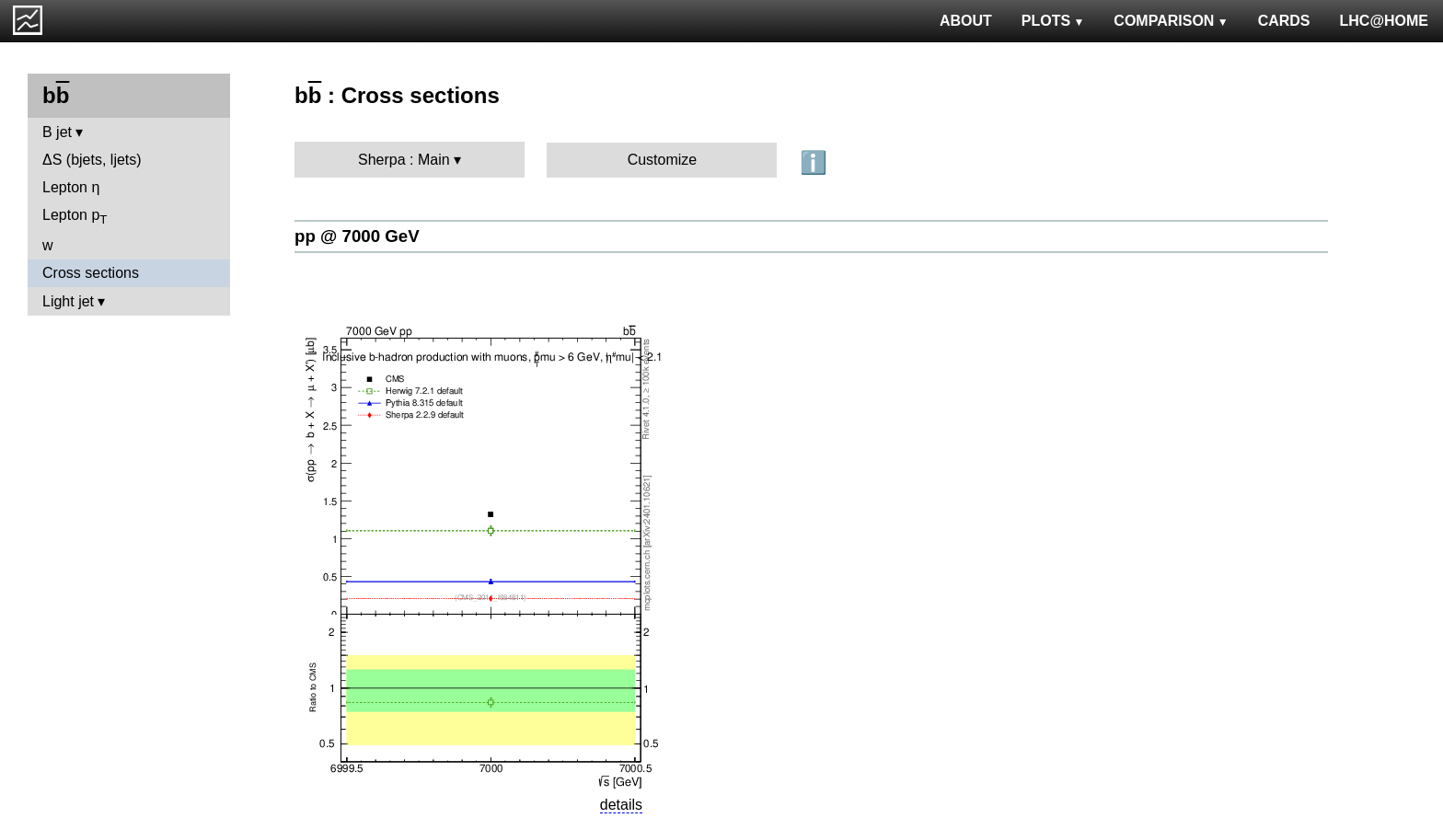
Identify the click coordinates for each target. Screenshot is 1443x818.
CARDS (1284, 21)
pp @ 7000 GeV (357, 236)
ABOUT (966, 21)
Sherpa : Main (404, 159)
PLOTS (1053, 21)
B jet (57, 132)
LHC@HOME (1384, 21)
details (621, 804)
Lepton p (74, 216)
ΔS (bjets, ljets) (92, 159)
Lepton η (70, 187)
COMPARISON (1171, 21)
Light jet (68, 301)
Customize (663, 159)
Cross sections (90, 273)
